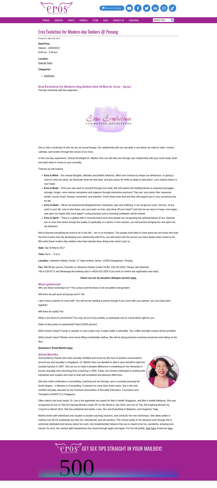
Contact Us (118, 20)
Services (59, 20)
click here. (151, 428)
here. (134, 278)
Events (71, 20)
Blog (105, 20)
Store (95, 20)
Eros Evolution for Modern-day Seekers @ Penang (78, 31)
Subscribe (134, 20)
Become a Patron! (112, 8)
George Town (45, 63)
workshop (49, 76)
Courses (84, 20)
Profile (46, 20)
